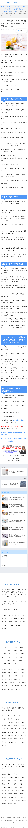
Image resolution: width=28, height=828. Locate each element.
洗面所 (4, 565)
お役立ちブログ (6, 11)
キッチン (4, 559)
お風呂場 (4, 556)
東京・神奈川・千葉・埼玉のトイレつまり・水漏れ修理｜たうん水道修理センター (14, 820)
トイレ (14, 11)
